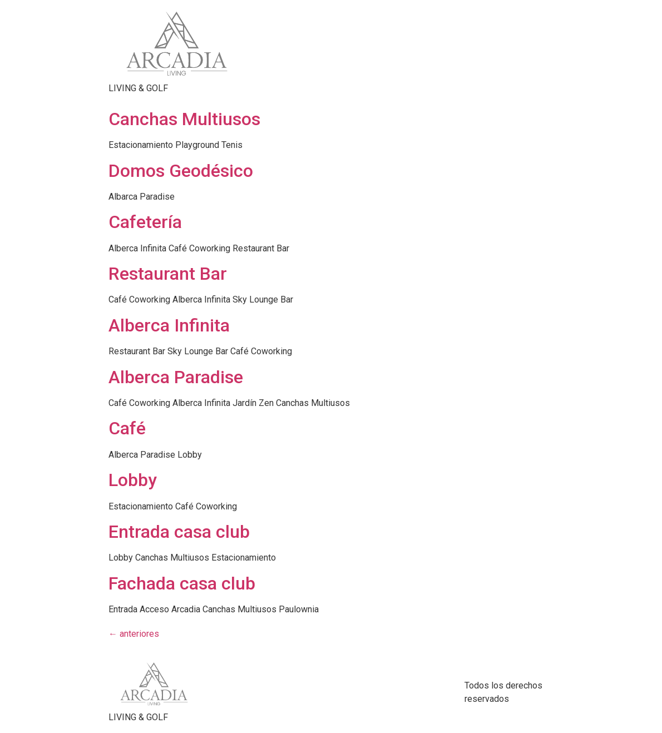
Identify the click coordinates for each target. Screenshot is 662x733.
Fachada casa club (181, 583)
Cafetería (145, 221)
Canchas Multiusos (184, 119)
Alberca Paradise (175, 377)
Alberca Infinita (169, 325)
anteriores (133, 633)
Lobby (132, 480)
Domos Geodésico (180, 170)
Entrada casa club (179, 531)
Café (127, 428)
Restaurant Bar (167, 273)
